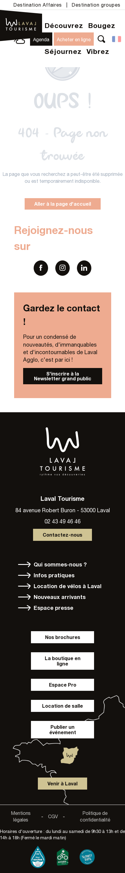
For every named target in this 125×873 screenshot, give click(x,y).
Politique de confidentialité (95, 816)
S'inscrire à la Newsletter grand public (62, 376)
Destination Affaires (37, 5)
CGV (53, 816)
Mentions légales (21, 816)
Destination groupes (96, 5)
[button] (101, 39)
